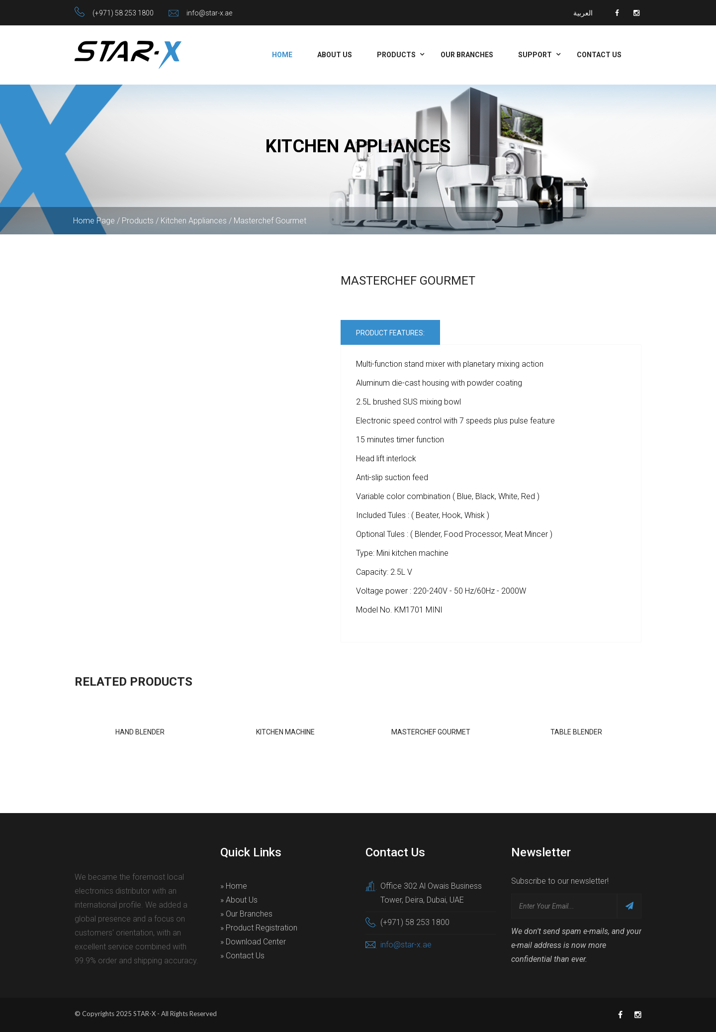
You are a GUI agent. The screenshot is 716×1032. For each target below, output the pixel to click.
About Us (334, 55)
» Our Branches (246, 914)
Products (396, 55)
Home (282, 55)
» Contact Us (242, 955)
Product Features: (390, 333)
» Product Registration (258, 927)
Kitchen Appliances (194, 220)
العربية (583, 13)
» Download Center (253, 941)
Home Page (94, 220)
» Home (233, 886)
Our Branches (467, 55)
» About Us (239, 900)
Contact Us (599, 55)
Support (535, 55)
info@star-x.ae (209, 13)
